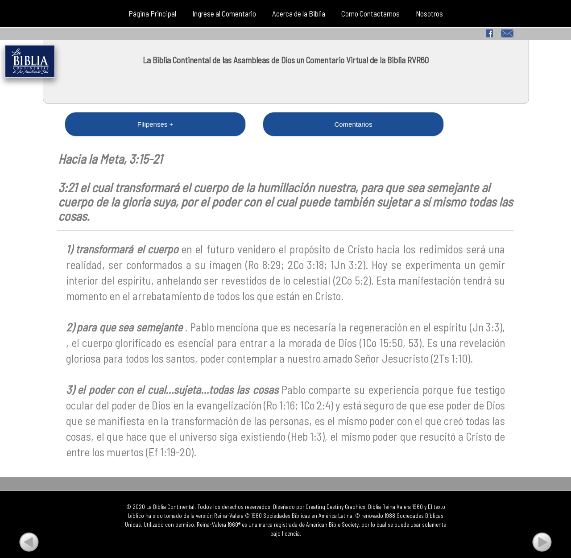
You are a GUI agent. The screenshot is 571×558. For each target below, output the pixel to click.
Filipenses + (103, 124)
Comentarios (198, 124)
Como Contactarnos (370, 13)
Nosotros (429, 13)
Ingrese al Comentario (224, 13)
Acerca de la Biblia (298, 13)
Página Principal (152, 13)
